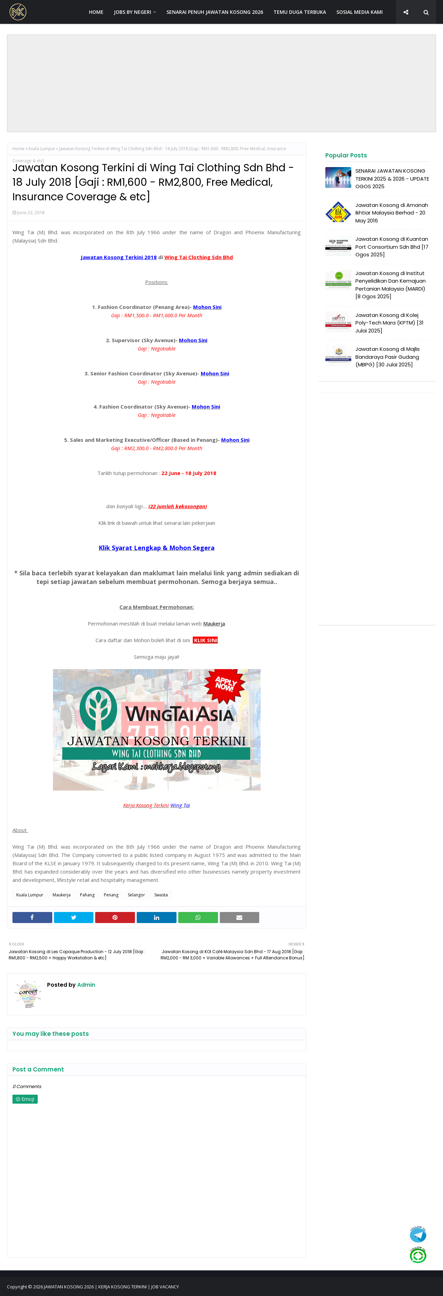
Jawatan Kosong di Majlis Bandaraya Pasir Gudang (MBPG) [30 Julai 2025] (387, 356)
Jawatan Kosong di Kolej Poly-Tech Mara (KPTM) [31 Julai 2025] (389, 322)
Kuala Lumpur (41, 149)
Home (18, 149)
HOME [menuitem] (96, 12)
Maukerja (62, 895)
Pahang (87, 895)
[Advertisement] (221, 83)
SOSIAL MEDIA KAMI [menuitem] (359, 12)
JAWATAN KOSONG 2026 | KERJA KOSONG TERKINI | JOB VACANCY (111, 1287)
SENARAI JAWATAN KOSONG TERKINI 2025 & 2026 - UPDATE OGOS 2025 (392, 178)
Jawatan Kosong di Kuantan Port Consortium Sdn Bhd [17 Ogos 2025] (391, 246)
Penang (111, 895)
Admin (85, 985)
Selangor (136, 895)
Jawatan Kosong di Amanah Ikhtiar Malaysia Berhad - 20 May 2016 (391, 212)
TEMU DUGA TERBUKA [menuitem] (299, 12)
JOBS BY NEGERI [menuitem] (132, 12)
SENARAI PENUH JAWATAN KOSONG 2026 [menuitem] (214, 12)
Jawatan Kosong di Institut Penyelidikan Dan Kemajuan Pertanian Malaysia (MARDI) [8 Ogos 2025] (390, 285)
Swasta (161, 895)
